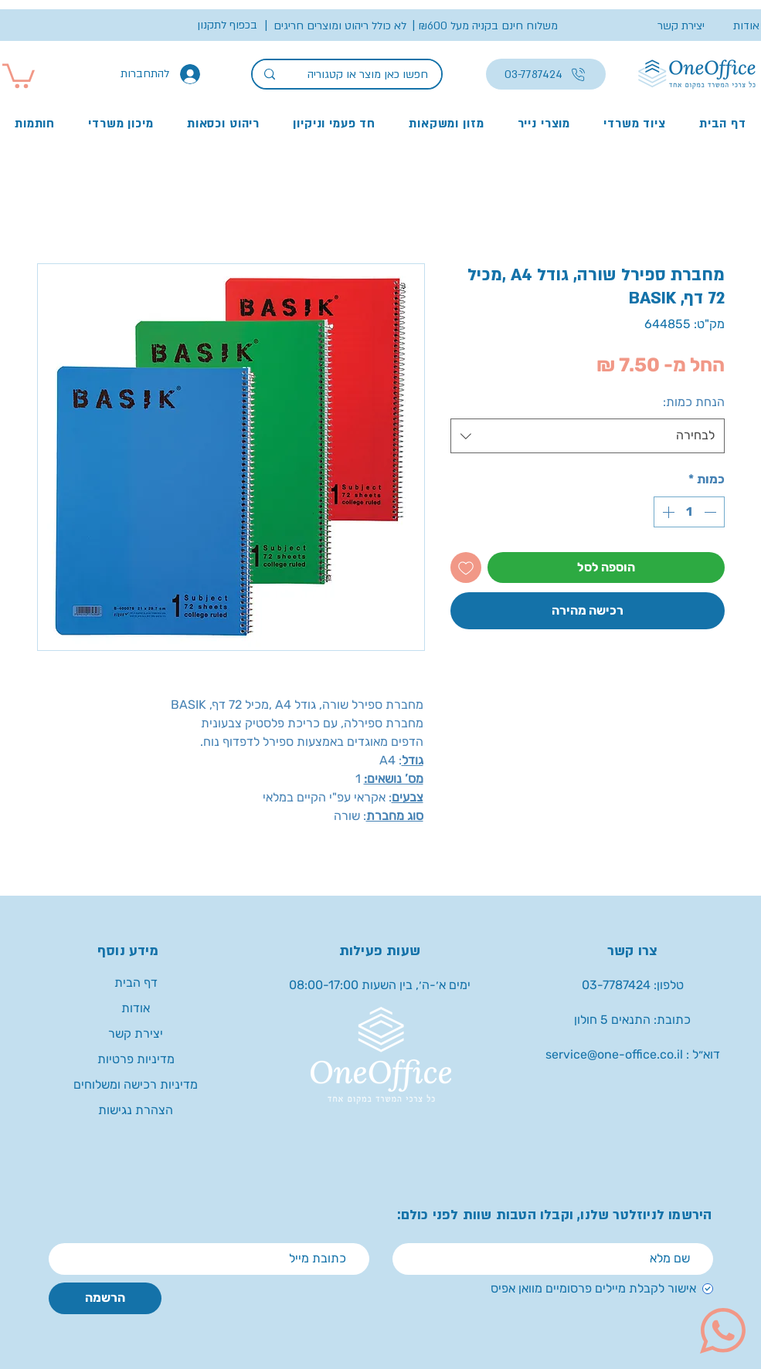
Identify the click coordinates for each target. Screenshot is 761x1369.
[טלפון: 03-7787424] (632, 985)
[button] (488, 25)
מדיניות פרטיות (136, 1059)
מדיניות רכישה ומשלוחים (135, 1084)
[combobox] (587, 435)
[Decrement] (711, 512)
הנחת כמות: (694, 402)
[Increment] (667, 512)
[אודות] (732, 26)
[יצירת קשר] (674, 26)
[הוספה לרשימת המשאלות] (465, 567)
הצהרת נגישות (135, 1110)
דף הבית (136, 982)
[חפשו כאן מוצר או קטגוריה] (369, 75)
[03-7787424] (546, 74)
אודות (135, 1008)
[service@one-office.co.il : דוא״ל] (632, 1055)
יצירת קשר (135, 1033)
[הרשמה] (105, 1298)
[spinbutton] (689, 512)
